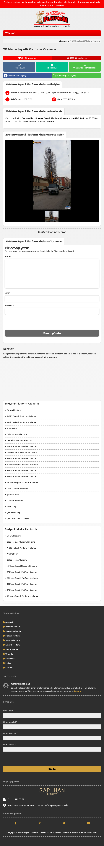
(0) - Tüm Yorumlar (27, 58)
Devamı (78, 691)
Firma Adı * (8, 711)
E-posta (9, 305)
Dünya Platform (14, 410)
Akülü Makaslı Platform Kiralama (21, 422)
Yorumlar (8, 654)
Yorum (8, 256)
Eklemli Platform (11, 645)
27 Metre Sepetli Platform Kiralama (22, 458)
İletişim (7, 663)
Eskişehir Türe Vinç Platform (19, 440)
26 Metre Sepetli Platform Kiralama (22, 446)
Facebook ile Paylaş (15, 75)
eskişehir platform (36, 354)
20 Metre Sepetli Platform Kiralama (22, 464)
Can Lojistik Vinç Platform (18, 519)
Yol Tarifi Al (52, 66)
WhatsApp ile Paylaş (64, 75)
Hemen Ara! (19, 66)
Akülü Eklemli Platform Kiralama (21, 416)
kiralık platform (80, 354)
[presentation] (52, 322)
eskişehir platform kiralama (59, 354)
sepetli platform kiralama (24, 357)
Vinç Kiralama (10, 649)
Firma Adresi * (9, 744)
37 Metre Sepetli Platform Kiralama (22, 476)
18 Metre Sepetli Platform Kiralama (22, 452)
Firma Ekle (9, 658)
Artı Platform (12, 428)
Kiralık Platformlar (12, 631)
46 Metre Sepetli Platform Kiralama (22, 482)
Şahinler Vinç (13, 494)
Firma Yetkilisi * (10, 722)
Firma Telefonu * (10, 733)
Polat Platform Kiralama (17, 489)
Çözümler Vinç (13, 513)
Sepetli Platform (11, 640)
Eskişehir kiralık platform (15, 354)
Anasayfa (64, 41)
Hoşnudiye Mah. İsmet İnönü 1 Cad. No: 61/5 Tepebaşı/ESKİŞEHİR (35, 805)
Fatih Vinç (11, 507)
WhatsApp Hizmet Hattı (85, 66)
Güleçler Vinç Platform (17, 434)
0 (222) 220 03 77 (13, 799)
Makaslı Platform (11, 636)
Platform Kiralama (15, 500)
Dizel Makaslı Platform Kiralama (21, 542)
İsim (7, 293)
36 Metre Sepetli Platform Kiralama (22, 470)
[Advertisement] (52, 379)
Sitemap (8, 667)
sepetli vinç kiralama (47, 357)
